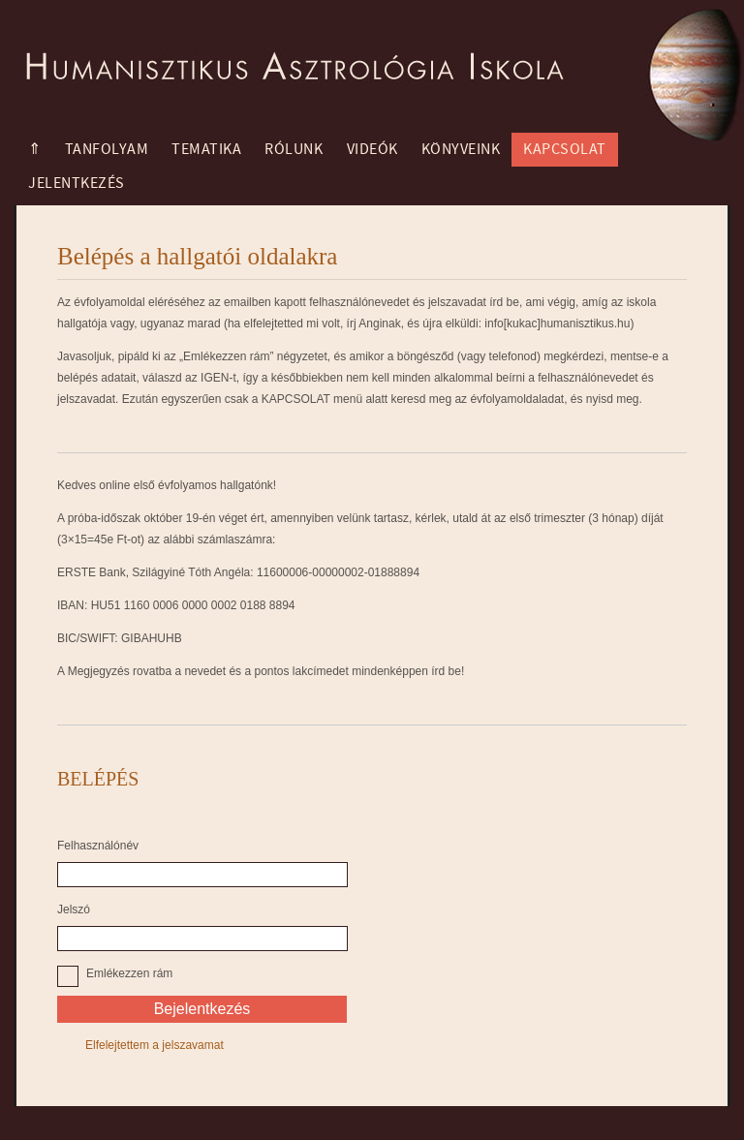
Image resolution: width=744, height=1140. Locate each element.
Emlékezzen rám (129, 973)
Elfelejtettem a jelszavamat (154, 1045)
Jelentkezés (76, 183)
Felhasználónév (98, 845)
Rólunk (293, 149)
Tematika (206, 149)
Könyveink (461, 149)
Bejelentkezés (202, 1009)
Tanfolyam (107, 149)
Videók (372, 149)
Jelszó (73, 909)
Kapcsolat (564, 149)
